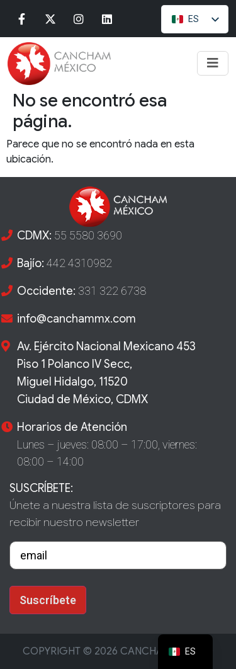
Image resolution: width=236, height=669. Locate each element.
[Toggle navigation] (212, 63)
